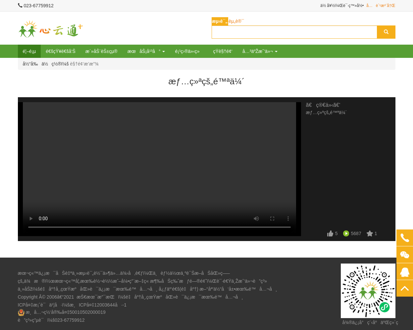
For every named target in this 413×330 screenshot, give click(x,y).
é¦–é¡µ (29, 51)
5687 (356, 233)
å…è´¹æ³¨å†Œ (380, 5)
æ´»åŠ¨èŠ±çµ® (101, 51)
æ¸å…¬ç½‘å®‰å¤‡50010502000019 (65, 312)
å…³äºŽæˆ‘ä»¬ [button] (260, 51)
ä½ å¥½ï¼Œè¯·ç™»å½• (342, 5)
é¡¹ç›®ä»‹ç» (189, 51)
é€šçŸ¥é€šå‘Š (61, 51)
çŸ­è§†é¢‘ (222, 51)
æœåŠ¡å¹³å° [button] (146, 51)
